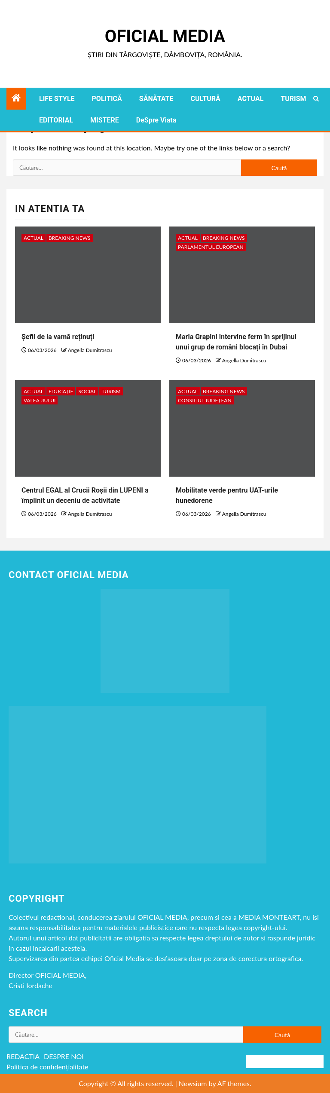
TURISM (293, 99)
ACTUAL (251, 99)
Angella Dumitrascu (90, 350)
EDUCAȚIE (61, 391)
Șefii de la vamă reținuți (57, 337)
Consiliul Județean (205, 400)
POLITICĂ (107, 99)
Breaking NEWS (70, 238)
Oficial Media (165, 36)
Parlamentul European (211, 247)
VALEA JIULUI (39, 400)
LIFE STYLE (57, 99)
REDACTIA (23, 1056)
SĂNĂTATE (156, 99)
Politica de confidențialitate (47, 1066)
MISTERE (104, 120)
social (87, 391)
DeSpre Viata (156, 120)
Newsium (193, 1083)
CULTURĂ (205, 99)
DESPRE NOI (64, 1056)
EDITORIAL (56, 120)
